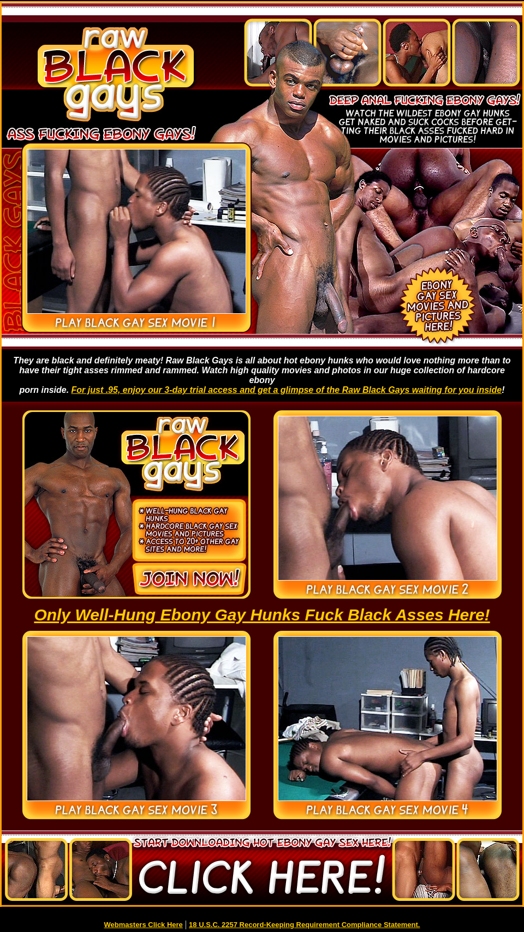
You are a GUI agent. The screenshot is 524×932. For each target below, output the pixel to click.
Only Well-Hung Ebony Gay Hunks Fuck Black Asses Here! (262, 615)
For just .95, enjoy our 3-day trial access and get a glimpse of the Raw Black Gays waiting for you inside (287, 390)
